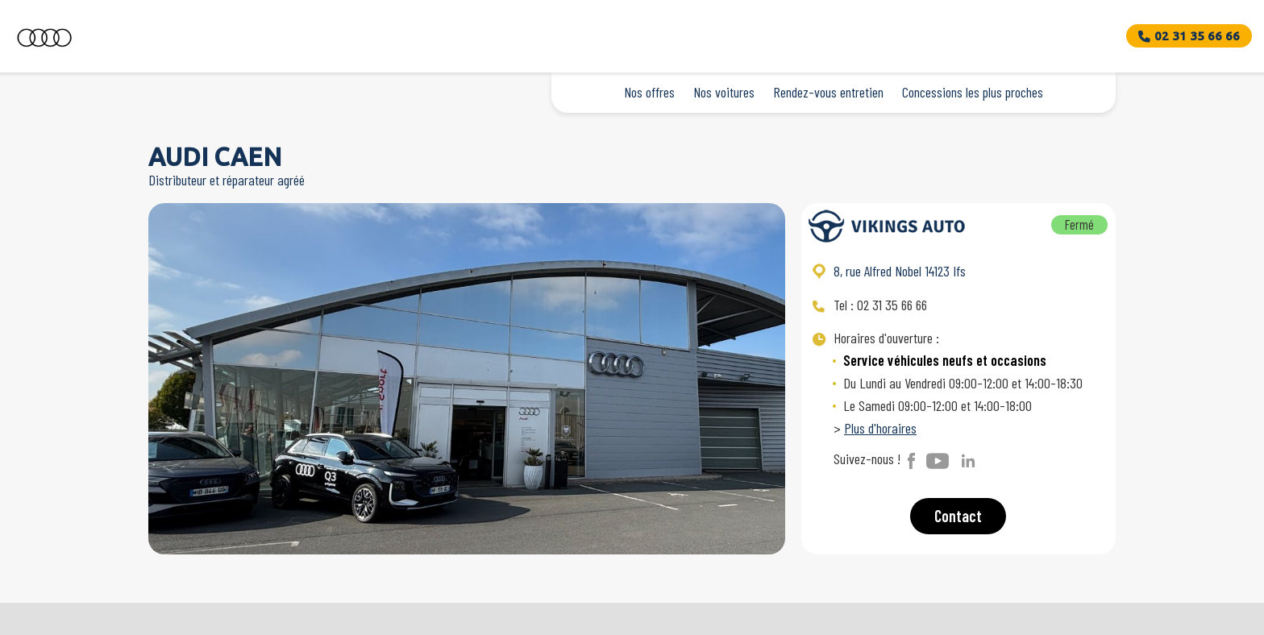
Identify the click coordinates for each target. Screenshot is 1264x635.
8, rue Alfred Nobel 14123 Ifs (900, 271)
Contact (958, 515)
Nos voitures (724, 92)
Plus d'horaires (880, 428)
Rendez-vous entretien (828, 92)
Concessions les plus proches (972, 92)
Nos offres (649, 92)
